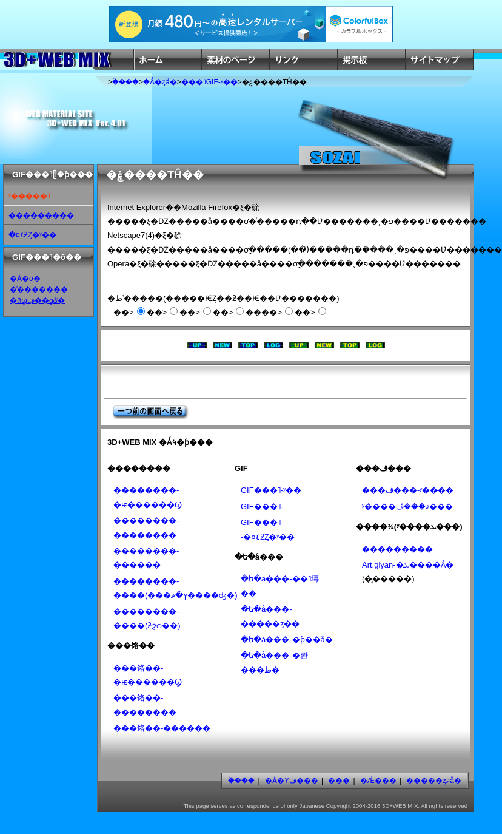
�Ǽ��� (378, 780)
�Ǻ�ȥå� (160, 82)
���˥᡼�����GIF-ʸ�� (209, 82)
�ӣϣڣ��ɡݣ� (37, 300)
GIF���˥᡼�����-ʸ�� (271, 490)
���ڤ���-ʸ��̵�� (407, 490)
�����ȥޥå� (433, 780)
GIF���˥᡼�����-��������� (262, 506)
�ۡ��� (125, 82)
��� (339, 780)
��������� (41, 215)
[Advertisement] (255, 381)
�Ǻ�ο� (25, 278)
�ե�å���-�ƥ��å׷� (287, 639)
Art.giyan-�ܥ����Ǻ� (407, 564)
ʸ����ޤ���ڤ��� (407, 506)
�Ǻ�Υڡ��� (291, 780)
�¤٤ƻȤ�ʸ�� (32, 235)
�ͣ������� (39, 289)
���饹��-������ (161, 728)
